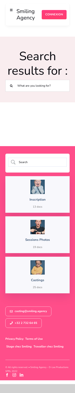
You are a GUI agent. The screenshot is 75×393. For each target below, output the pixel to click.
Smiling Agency (25, 14)
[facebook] (7, 375)
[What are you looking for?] (37, 86)
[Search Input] (40, 162)
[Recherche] (11, 86)
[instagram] (14, 375)
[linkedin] (21, 375)
